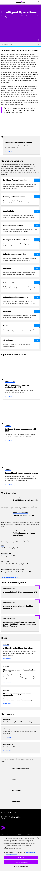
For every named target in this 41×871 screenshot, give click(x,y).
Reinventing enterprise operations (18, 142)
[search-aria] (38, 2)
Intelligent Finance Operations (21, 530)
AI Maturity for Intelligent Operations (18, 648)
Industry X (16, 801)
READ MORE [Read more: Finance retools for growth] (9, 484)
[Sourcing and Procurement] (21, 196)
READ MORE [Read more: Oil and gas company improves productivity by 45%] (9, 396)
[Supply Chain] (21, 211)
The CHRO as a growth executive (25, 500)
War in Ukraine (5, 561)
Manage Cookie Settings (21, 866)
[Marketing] (21, 268)
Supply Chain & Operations (20, 512)
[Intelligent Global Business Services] (21, 239)
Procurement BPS (6, 553)
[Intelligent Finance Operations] (21, 180)
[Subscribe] (11, 816)
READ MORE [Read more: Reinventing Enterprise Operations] (9, 151)
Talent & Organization (19, 497)
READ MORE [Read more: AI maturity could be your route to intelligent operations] (7, 658)
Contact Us (18, 834)
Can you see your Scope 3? (23, 515)
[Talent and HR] (21, 282)
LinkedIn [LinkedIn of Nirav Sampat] (8, 737)
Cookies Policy (30, 852)
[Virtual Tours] (21, 340)
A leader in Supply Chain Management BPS (20, 592)
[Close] (38, 838)
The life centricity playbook (9, 548)
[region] (20, 853)
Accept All (21, 857)
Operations (8, 425)
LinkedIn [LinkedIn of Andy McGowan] (8, 750)
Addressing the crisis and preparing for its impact (16, 563)
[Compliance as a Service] (21, 225)
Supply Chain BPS (10, 381)
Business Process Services (12, 139)
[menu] (2, 2)
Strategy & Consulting (20, 768)
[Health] (21, 325)
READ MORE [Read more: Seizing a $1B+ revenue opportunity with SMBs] (9, 440)
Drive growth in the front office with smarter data (16, 571)
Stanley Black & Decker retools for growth (21, 473)
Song (2, 545)
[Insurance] (21, 311)
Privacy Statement (11, 854)
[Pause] (38, 40)
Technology (16, 790)
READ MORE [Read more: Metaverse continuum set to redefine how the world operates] (7, 682)
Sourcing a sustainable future (10, 556)
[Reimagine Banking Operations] (21, 297)
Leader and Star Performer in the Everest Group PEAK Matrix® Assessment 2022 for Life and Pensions (19, 624)
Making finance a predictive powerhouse (24, 534)
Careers (29, 834)
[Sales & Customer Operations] (21, 254)
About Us (4, 834)
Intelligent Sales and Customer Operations (12, 569)
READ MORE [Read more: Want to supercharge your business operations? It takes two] (7, 703)
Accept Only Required (21, 862)
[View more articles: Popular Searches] (9, 577)
